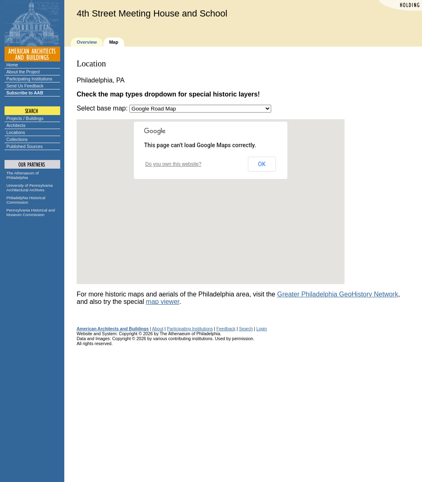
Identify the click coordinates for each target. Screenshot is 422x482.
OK (261, 164)
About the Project (23, 71)
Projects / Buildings (25, 118)
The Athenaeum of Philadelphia (23, 175)
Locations (16, 132)
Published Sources (25, 146)
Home (12, 64)
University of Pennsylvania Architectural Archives (30, 187)
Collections (17, 139)
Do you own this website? (173, 164)
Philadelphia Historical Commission (26, 200)
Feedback (225, 328)
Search (246, 328)
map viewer (162, 301)
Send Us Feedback (25, 85)
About (158, 328)
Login (261, 328)
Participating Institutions (29, 78)
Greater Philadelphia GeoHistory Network (337, 294)
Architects (16, 125)
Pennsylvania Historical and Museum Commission (31, 212)
